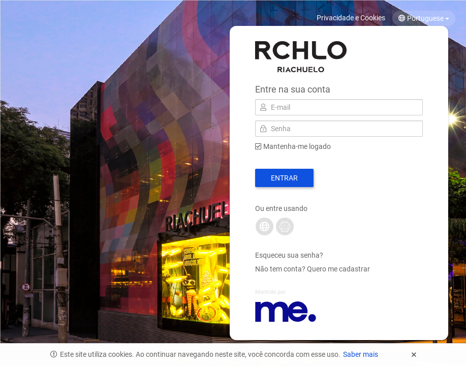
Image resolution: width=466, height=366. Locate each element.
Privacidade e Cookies (351, 18)
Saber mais (360, 354)
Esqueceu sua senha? (289, 255)
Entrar (284, 178)
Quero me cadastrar (338, 269)
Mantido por (270, 292)
